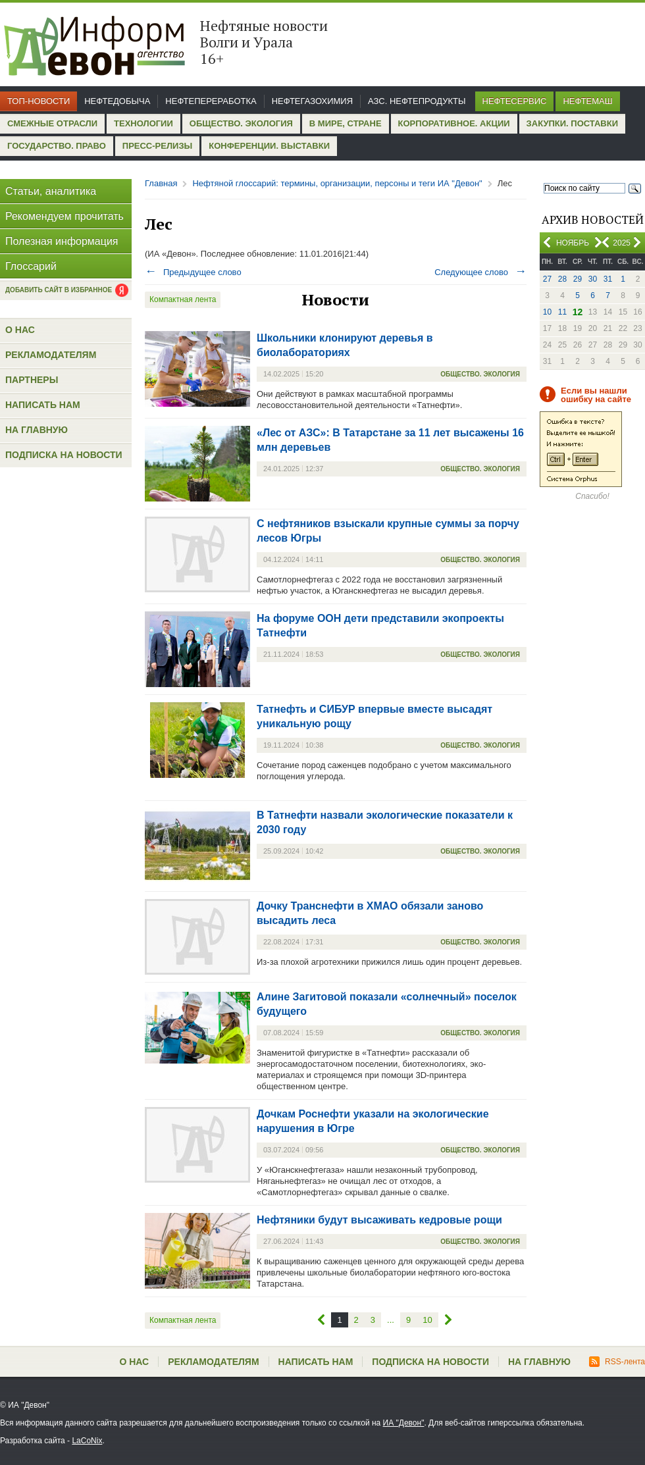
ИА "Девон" (404, 1422)
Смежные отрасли (52, 123)
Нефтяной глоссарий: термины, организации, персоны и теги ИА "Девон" (337, 183)
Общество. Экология (241, 123)
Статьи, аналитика (50, 191)
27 (547, 279)
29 (577, 279)
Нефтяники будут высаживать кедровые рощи (379, 1219)
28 (562, 279)
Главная (161, 183)
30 (592, 279)
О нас (20, 329)
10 (547, 312)
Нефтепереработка (210, 101)
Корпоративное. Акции (454, 123)
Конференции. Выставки (269, 146)
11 (562, 312)
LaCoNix (87, 1440)
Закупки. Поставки (572, 123)
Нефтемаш (587, 101)
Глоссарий (31, 266)
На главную (36, 429)
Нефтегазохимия (312, 101)
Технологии (143, 123)
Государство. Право (56, 146)
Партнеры (31, 379)
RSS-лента (617, 1361)
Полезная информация (61, 241)
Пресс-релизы (157, 146)
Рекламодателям (50, 354)
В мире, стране (345, 123)
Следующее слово (480, 272)
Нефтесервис (514, 101)
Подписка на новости (63, 455)
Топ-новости (38, 101)
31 (608, 279)
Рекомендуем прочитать (64, 216)
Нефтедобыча (117, 101)
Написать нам (42, 404)
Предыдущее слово (193, 272)
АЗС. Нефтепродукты (416, 101)
